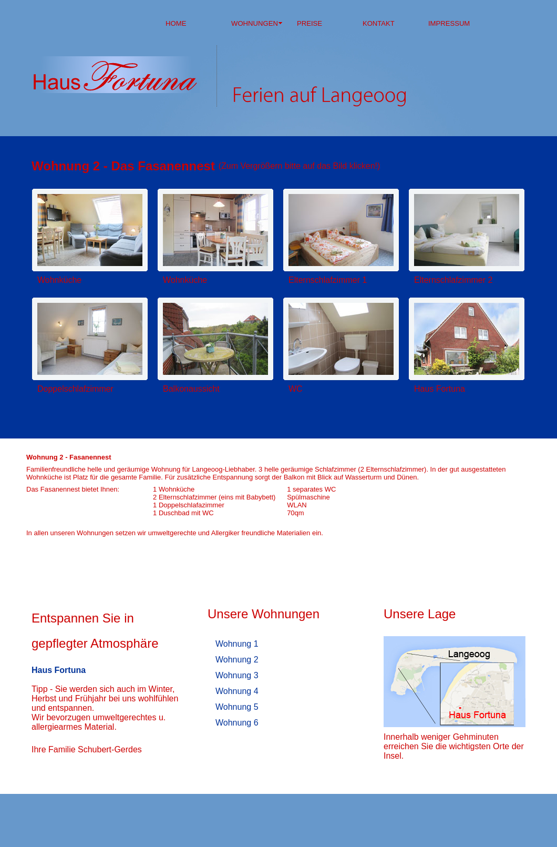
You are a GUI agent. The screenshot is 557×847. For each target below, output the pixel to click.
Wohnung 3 (237, 675)
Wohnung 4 (237, 691)
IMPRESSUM (449, 23)
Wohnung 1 (237, 643)
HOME (176, 23)
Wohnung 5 (237, 706)
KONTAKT (379, 23)
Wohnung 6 (237, 722)
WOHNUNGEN (254, 23)
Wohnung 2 (237, 659)
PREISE (309, 23)
